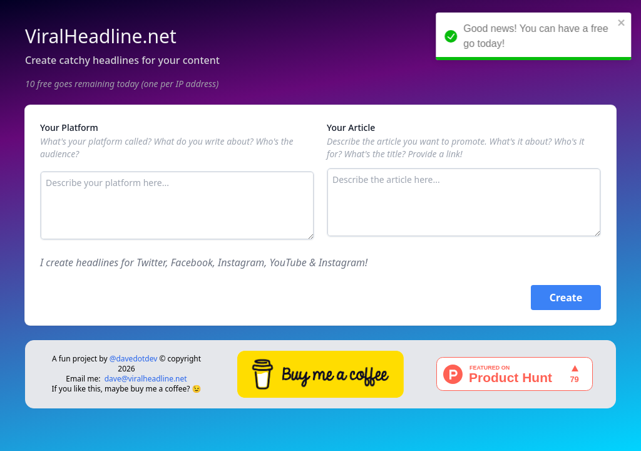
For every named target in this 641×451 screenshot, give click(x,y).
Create (566, 297)
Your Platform (69, 127)
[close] (622, 23)
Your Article (351, 127)
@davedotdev (134, 358)
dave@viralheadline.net (146, 378)
